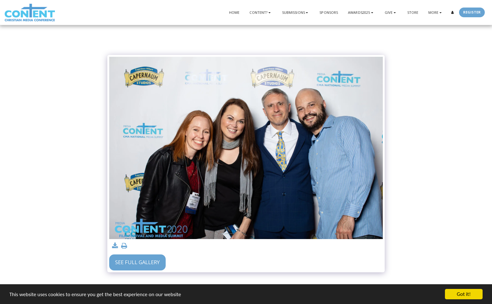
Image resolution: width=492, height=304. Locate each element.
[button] (260, 12)
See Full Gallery (137, 262)
